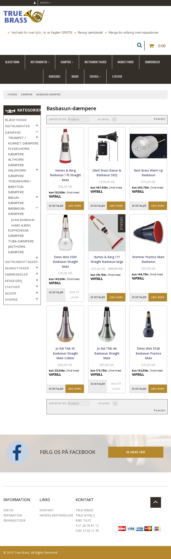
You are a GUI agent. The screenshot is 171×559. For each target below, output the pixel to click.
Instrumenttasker (95, 62)
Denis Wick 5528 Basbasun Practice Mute (148, 353)
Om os (8, 510)
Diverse (94, 76)
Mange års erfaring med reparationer (132, 32)
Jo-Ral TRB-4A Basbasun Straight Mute (106, 353)
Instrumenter (39, 62)
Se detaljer (56, 205)
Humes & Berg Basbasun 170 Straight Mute (65, 175)
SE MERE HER (135, 452)
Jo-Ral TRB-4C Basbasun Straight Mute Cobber (65, 353)
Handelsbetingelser (56, 515)
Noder (75, 76)
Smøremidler (152, 62)
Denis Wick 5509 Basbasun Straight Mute (65, 262)
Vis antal (103, 119)
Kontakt (47, 510)
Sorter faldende (92, 119)
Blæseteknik (12, 62)
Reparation (12, 515)
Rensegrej (54, 76)
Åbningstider (14, 520)
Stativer (117, 76)
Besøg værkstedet (88, 32)
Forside (12, 94)
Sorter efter (57, 119)
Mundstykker (126, 62)
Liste (139, 119)
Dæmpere (66, 62)
